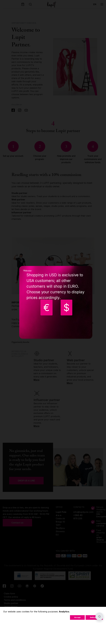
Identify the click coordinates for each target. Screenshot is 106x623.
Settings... (94, 617)
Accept (77, 617)
